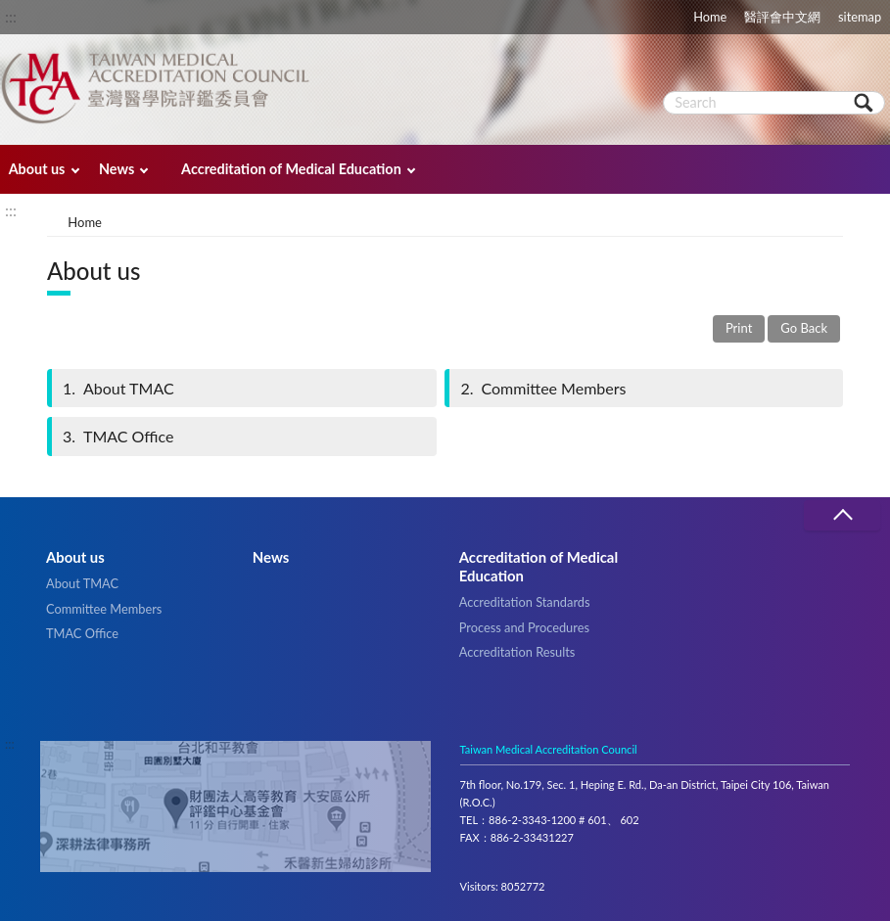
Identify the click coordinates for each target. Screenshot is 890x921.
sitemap (859, 16)
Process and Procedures (524, 627)
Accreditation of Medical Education (291, 169)
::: (11, 16)
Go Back (803, 328)
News (116, 169)
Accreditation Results (517, 652)
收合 (842, 515)
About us (37, 169)
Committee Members (541, 388)
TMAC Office (117, 436)
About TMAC (117, 388)
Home (709, 16)
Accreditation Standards (524, 602)
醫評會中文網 (782, 16)
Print (739, 328)
